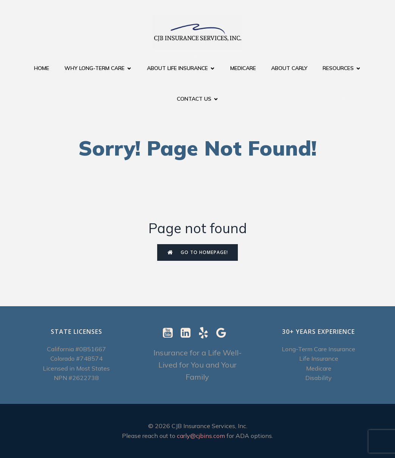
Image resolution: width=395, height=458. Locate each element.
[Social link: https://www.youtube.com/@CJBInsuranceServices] (171, 333)
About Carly (289, 68)
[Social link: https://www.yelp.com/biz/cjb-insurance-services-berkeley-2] (206, 333)
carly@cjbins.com (201, 435)
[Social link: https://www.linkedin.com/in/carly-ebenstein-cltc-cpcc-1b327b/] (188, 333)
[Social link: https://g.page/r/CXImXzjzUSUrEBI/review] (224, 333)
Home (41, 68)
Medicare (243, 68)
